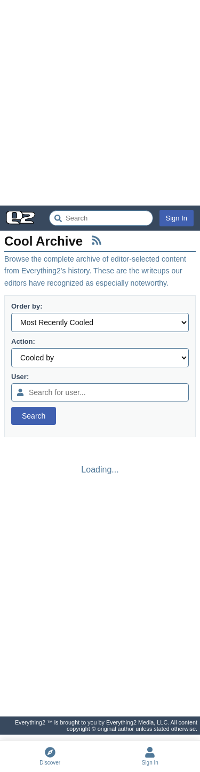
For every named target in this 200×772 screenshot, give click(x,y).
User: (20, 377)
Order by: (27, 306)
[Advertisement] (100, 103)
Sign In (176, 218)
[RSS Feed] (96, 240)
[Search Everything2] (101, 218)
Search (33, 416)
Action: (23, 341)
